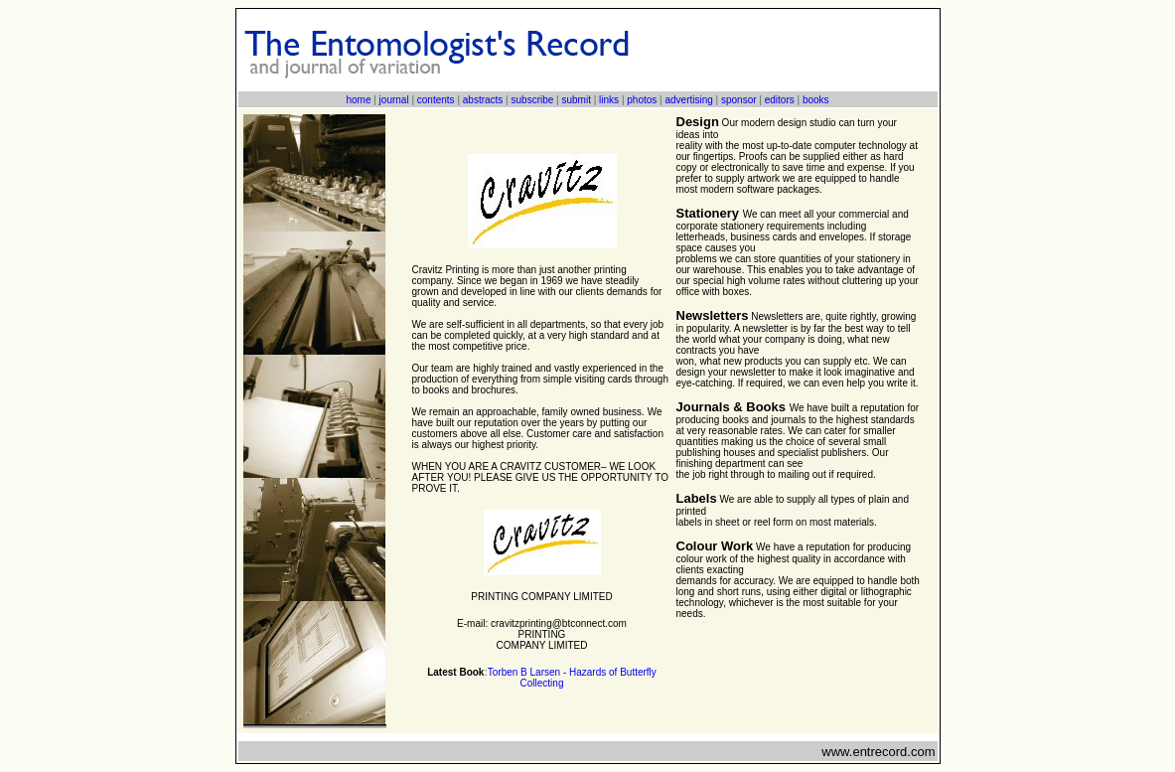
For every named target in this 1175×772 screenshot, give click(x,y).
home (358, 99)
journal (394, 99)
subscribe (533, 99)
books (816, 99)
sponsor (739, 99)
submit (575, 99)
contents (436, 99)
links (609, 99)
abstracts (483, 99)
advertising (688, 99)
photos (642, 99)
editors (780, 99)
